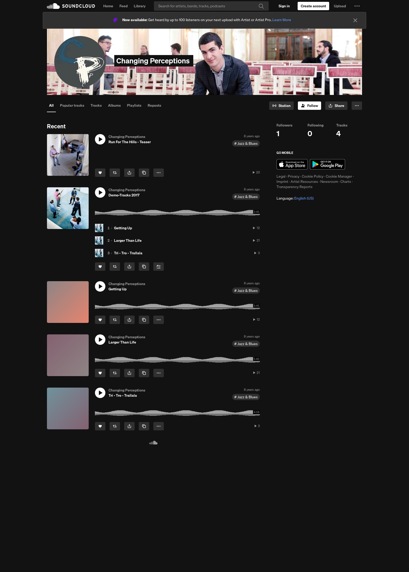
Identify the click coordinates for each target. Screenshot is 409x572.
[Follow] (309, 105)
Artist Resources (304, 181)
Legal (280, 176)
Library (140, 6)
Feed (123, 6)
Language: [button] (295, 198)
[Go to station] (281, 105)
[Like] (100, 172)
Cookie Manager (339, 176)
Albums (114, 105)
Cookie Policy (312, 176)
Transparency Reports (294, 187)
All (51, 105)
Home (108, 6)
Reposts (154, 105)
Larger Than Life (128, 240)
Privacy (293, 176)
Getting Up (123, 228)
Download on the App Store (292, 164)
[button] (357, 6)
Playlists (134, 105)
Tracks (96, 105)
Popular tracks (72, 105)
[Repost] (115, 172)
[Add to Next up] (158, 266)
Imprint (282, 181)
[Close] (355, 20)
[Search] (211, 6)
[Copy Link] (144, 172)
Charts (345, 181)
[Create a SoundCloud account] (313, 6)
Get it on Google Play (327, 164)
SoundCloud (71, 6)
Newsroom (329, 181)
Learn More (281, 20)
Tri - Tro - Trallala (128, 253)
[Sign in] (284, 6)
